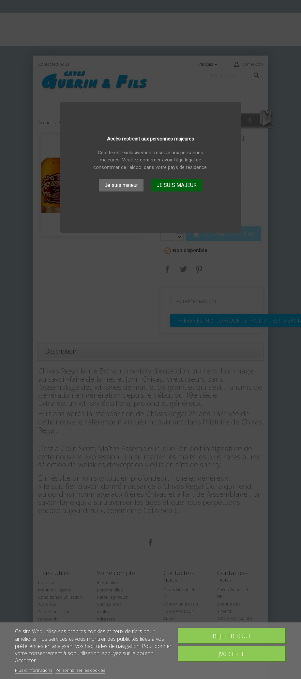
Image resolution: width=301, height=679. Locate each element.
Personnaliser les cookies (80, 670)
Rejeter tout (232, 636)
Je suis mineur (121, 185)
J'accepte (231, 654)
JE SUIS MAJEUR (177, 185)
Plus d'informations (34, 670)
